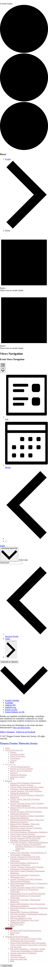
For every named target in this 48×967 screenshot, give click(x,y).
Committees (15, 758)
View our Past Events (21, 727)
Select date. (23, 560)
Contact (13, 760)
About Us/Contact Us (14, 750)
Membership (10, 764)
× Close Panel (6, 966)
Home (7, 748)
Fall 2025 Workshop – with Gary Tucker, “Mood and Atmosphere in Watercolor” (27, 950)
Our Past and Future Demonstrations (25, 930)
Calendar (8, 928)
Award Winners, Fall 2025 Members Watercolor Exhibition (26, 792)
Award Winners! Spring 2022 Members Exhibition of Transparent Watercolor (30, 846)
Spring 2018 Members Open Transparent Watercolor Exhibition (27, 905)
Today (2, 546)
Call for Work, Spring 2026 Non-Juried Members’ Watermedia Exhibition (26, 788)
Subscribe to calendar (9, 662)
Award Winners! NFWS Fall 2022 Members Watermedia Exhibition (25, 839)
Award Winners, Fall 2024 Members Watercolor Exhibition (26, 813)
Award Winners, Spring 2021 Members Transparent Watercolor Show (27, 868)
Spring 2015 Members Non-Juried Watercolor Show (24, 921)
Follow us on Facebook (25, 732)
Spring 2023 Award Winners (22, 834)
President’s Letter (17, 754)
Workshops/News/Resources (16, 937)
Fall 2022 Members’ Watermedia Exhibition (29, 842)
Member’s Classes (17, 777)
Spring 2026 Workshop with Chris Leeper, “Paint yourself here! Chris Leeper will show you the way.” (28, 945)
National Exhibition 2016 (21, 918)
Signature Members (18, 775)
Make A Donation (7, 732)
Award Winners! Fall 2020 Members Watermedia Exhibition (26, 880)
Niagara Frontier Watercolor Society (19, 743)
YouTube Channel (17, 957)
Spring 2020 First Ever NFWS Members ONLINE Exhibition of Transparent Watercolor (27, 896)
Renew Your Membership (21, 771)
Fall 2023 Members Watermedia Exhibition (29, 832)
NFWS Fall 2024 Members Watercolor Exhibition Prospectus (27, 821)
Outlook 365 (10, 705)
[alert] (24, 263)
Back (12, 762)
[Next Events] (6, 541)
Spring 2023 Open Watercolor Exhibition (27, 836)
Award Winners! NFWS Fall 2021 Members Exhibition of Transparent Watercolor (25, 859)
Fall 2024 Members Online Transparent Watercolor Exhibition (27, 817)
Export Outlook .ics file (14, 712)
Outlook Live (10, 707)
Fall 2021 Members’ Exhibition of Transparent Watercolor (24, 864)
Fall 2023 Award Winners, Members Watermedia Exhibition (26, 829)
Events (8, 159)
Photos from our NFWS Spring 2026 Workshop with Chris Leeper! (26, 940)
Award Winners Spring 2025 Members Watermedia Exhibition (27, 804)
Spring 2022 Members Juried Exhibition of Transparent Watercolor (28, 854)
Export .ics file (11, 710)
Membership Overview (20, 767)
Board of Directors (17, 756)
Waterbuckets (16, 955)
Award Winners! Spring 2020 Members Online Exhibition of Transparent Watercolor (27, 889)
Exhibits (8, 781)
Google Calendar (12, 700)
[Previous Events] (26, 539)
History (13, 752)
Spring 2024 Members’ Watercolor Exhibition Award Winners (25, 825)
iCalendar (9, 703)
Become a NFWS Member (21, 769)
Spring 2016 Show (18, 916)
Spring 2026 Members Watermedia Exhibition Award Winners (25, 784)
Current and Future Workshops (23, 953)
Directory (14, 773)
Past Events (15, 933)
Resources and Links (18, 959)
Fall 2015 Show (16, 924)
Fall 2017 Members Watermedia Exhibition (28, 914)
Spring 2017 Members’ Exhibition (24, 912)
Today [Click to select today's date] (7, 639)
